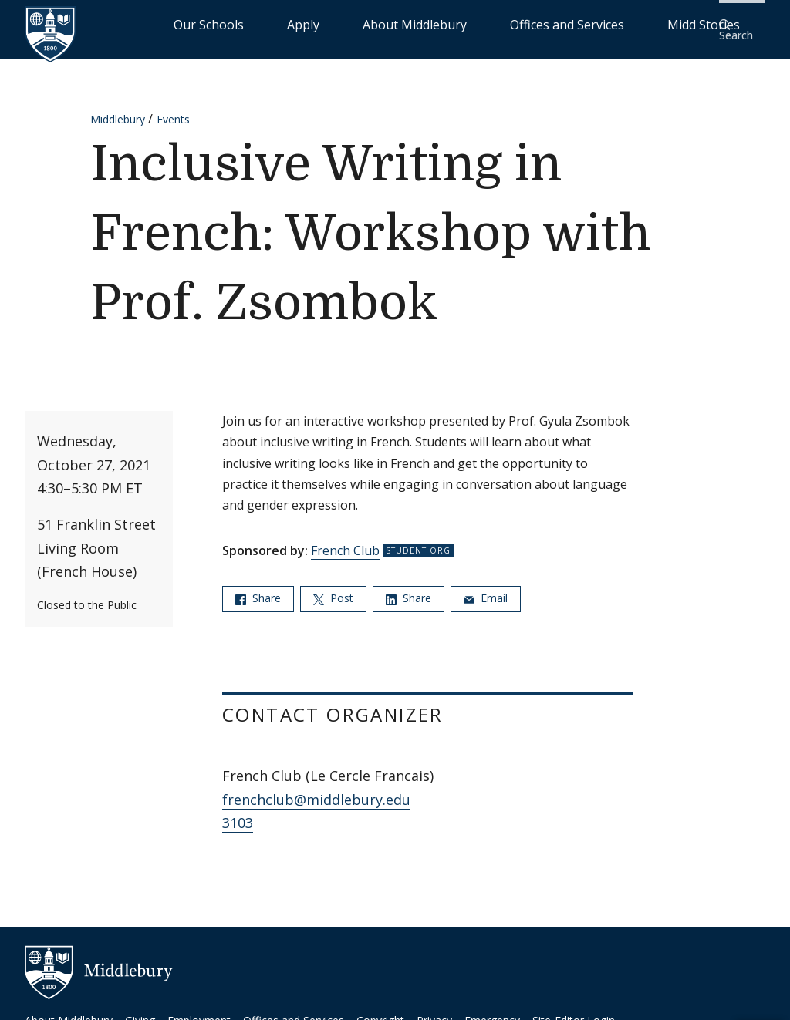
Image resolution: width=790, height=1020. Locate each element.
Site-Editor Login (573, 1009)
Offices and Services (563, 23)
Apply (373, 23)
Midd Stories (664, 23)
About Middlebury (450, 23)
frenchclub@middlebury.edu (316, 789)
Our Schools (311, 23)
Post (333, 588)
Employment (199, 1009)
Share (258, 588)
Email (486, 588)
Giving (140, 1009)
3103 (237, 812)
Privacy (434, 1009)
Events (173, 109)
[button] (739, 24)
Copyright (380, 1009)
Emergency (492, 1009)
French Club (345, 540)
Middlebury (117, 109)
